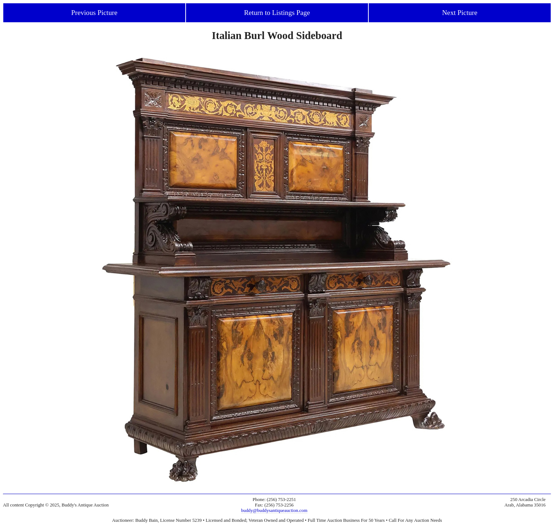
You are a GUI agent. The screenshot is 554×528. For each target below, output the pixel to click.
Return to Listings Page (277, 12)
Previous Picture (94, 12)
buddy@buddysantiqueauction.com (274, 510)
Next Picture (459, 12)
